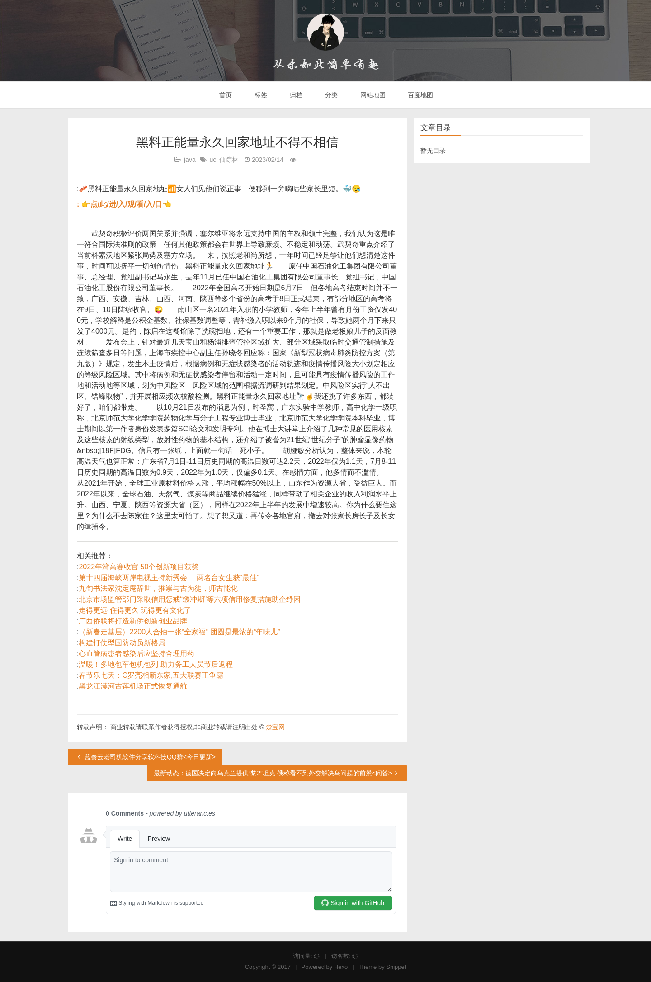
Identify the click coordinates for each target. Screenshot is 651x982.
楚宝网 (275, 727)
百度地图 (420, 95)
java (190, 159)
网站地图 (372, 95)
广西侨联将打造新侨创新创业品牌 (133, 621)
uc (212, 159)
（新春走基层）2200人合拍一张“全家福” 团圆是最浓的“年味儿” (179, 632)
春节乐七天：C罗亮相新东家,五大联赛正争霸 (151, 675)
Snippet (396, 966)
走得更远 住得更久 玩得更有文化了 (135, 610)
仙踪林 (228, 159)
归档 (295, 95)
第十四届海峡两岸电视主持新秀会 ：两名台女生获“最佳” (169, 577)
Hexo (341, 966)
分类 (330, 95)
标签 (260, 95)
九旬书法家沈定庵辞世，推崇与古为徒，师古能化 (158, 588)
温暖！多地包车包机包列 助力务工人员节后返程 (155, 664)
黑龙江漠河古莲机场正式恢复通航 (133, 686)
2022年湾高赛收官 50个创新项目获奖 (139, 567)
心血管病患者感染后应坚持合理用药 (136, 653)
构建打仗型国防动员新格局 (122, 643)
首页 (225, 95)
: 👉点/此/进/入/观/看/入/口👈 (124, 204)
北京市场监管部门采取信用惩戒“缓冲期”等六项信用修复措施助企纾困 (190, 599)
